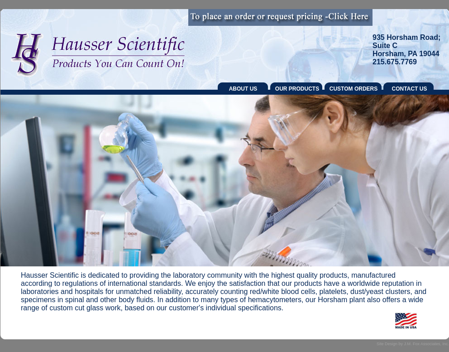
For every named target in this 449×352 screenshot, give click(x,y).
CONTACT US (409, 89)
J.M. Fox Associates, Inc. (426, 344)
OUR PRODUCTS (297, 89)
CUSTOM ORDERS (353, 89)
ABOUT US (243, 89)
